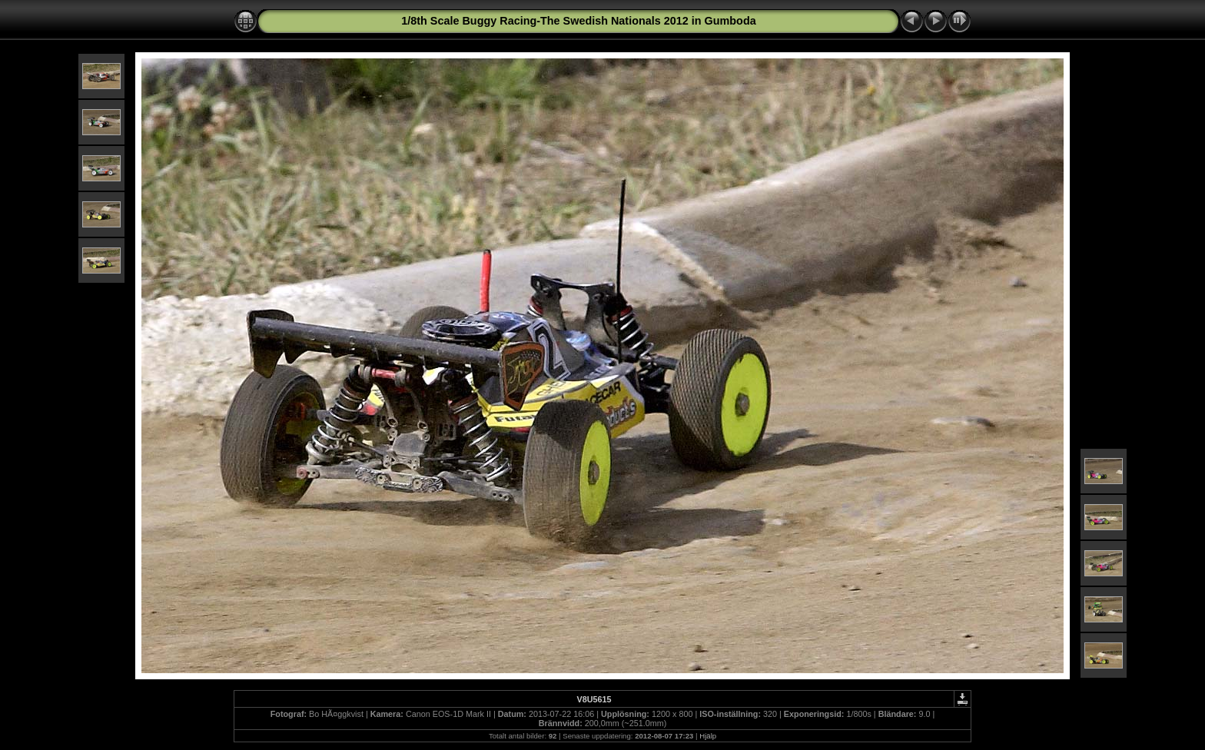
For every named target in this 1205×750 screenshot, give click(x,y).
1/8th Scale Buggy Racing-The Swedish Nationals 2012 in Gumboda (578, 21)
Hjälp (707, 736)
